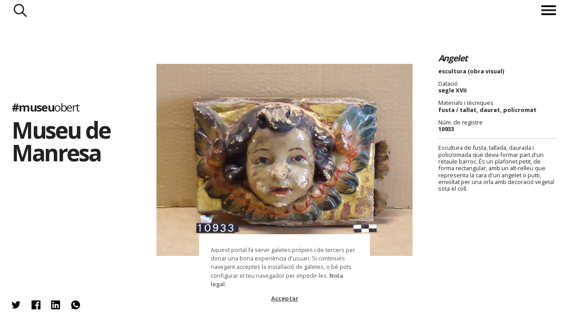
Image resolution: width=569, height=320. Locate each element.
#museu (46, 107)
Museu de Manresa (61, 141)
